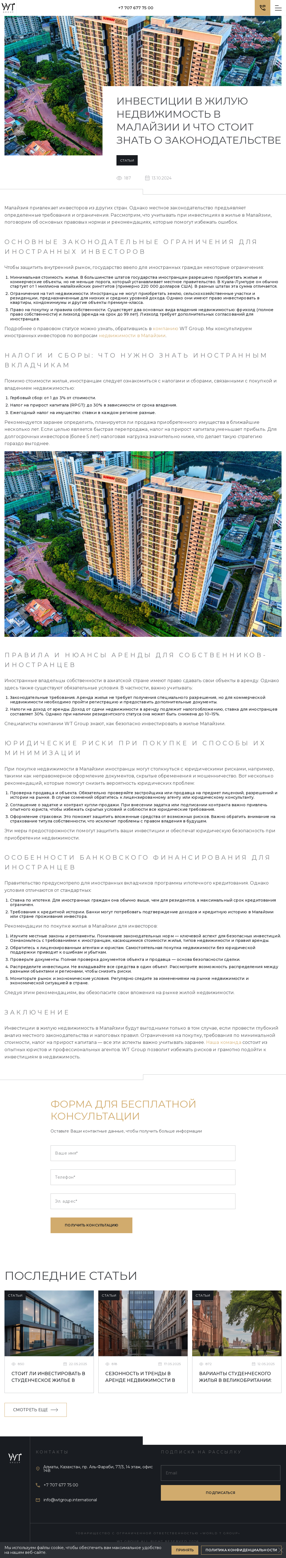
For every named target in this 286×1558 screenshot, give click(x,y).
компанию (165, 328)
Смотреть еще (35, 1409)
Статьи (127, 160)
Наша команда (223, 1042)
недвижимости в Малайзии (132, 335)
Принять (185, 1550)
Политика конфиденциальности (241, 1550)
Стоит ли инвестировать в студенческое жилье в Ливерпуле (48, 1377)
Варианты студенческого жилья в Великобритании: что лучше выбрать (235, 1377)
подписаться (220, 1493)
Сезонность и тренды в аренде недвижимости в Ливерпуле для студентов (142, 1377)
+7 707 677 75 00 (135, 7)
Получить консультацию (91, 1225)
